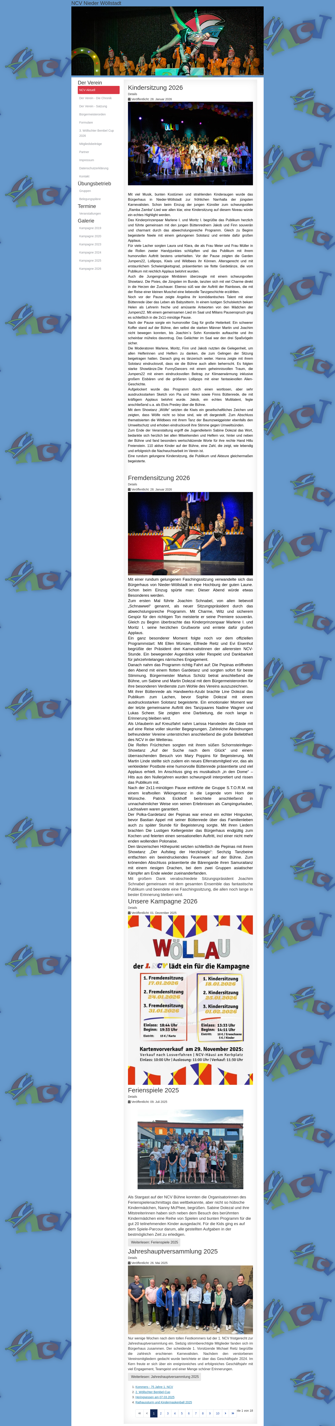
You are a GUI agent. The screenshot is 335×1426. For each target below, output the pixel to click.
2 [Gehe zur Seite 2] (161, 1413)
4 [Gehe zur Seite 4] (175, 1413)
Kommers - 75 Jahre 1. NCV (154, 1387)
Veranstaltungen (90, 213)
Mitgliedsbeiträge (90, 144)
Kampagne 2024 (90, 252)
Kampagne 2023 (90, 244)
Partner (84, 152)
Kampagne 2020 (90, 236)
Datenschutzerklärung (93, 168)
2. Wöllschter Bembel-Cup (152, 1392)
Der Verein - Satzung (93, 106)
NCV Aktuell (87, 90)
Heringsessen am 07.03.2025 (155, 1397)
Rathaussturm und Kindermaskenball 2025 (163, 1402)
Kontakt (84, 176)
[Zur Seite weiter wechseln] (225, 1413)
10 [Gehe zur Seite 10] (217, 1413)
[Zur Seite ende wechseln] (233, 1413)
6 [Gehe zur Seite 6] (189, 1413)
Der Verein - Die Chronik (95, 98)
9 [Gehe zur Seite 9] (210, 1413)
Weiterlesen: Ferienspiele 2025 (154, 1242)
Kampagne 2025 (90, 260)
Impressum (86, 160)
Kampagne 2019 (90, 228)
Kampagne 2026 (90, 268)
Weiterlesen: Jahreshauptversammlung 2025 (164, 1377)
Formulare (86, 122)
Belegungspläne (90, 199)
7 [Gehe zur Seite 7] (196, 1413)
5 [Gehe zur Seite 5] (182, 1413)
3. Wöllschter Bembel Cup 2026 (96, 133)
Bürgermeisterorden (92, 114)
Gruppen (85, 191)
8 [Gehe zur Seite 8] (203, 1413)
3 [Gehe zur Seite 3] (168, 1413)
